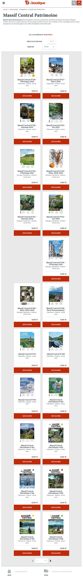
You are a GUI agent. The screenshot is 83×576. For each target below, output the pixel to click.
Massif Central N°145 (27, 400)
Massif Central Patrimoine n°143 (27, 446)
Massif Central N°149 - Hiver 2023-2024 (27, 309)
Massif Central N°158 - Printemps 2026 (27, 81)
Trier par (30, 47)
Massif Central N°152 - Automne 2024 (27, 218)
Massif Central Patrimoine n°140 (55, 492)
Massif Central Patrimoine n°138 (56, 538)
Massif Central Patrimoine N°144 (55, 401)
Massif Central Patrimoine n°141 (27, 492)
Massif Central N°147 (27, 354)
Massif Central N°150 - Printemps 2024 (55, 263)
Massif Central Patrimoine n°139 (27, 538)
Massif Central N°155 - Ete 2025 (55, 126)
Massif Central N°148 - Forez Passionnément (55, 309)
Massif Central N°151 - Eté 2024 (55, 218)
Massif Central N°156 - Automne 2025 (27, 126)
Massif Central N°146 (56, 354)
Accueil (5, 9)
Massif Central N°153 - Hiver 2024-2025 (55, 172)
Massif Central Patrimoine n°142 (56, 446)
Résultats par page (34, 41)
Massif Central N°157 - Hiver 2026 (55, 81)
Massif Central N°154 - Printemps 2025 (27, 172)
